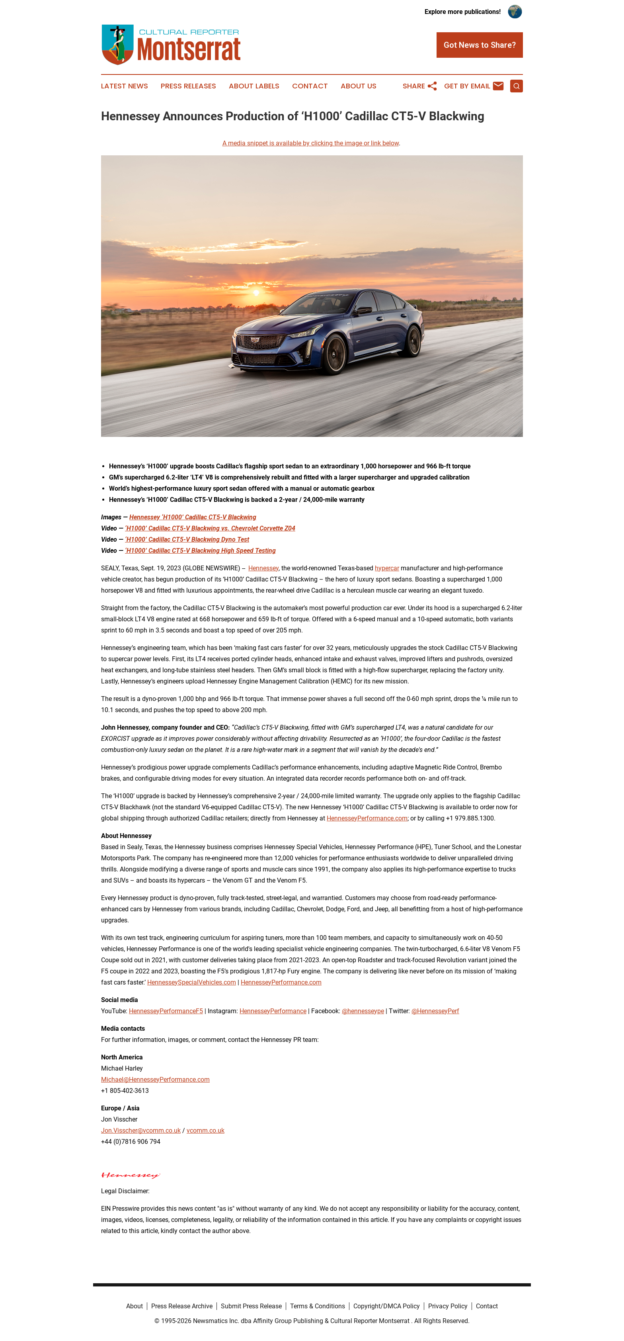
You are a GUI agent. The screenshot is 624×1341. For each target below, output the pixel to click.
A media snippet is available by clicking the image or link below (310, 143)
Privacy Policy (448, 1306)
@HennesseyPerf (435, 1011)
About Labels (254, 86)
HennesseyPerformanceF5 (166, 1011)
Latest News (124, 86)
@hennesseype (363, 1011)
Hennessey (263, 568)
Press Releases (188, 86)
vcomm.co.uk (205, 1130)
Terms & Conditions (317, 1306)
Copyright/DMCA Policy (386, 1306)
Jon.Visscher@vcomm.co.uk (141, 1130)
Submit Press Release (251, 1306)
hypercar (387, 568)
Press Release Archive (182, 1306)
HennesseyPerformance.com (367, 818)
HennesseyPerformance (273, 1011)
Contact (310, 86)
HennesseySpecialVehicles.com (191, 982)
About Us (358, 86)
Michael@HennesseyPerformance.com (155, 1079)
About (134, 1306)
